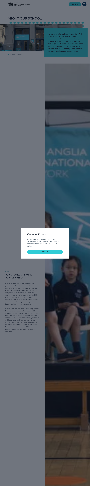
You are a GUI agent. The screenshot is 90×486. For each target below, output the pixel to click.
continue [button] (45, 251)
